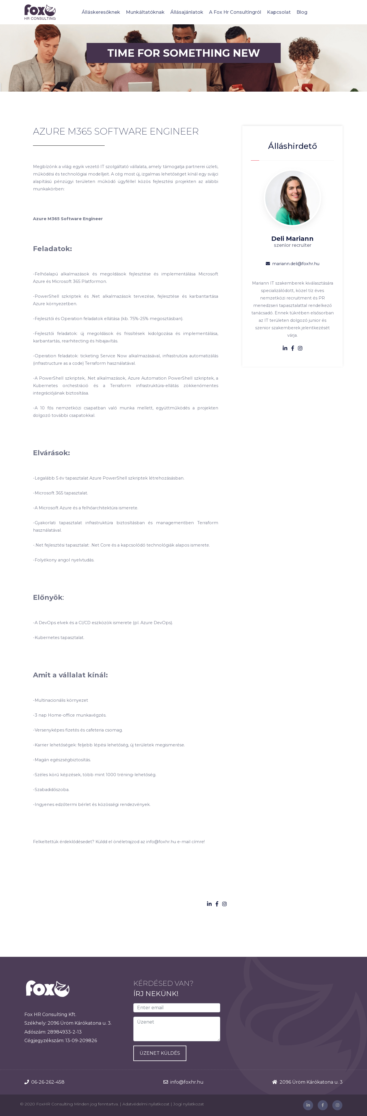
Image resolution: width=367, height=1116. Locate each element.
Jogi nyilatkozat (188, 1104)
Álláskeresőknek (101, 12)
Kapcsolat (279, 12)
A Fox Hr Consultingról (235, 12)
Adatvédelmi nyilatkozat (145, 1104)
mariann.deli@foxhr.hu (292, 263)
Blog (301, 12)
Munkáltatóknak (145, 12)
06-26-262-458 (48, 1082)
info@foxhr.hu (187, 1082)
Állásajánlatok (186, 12)
